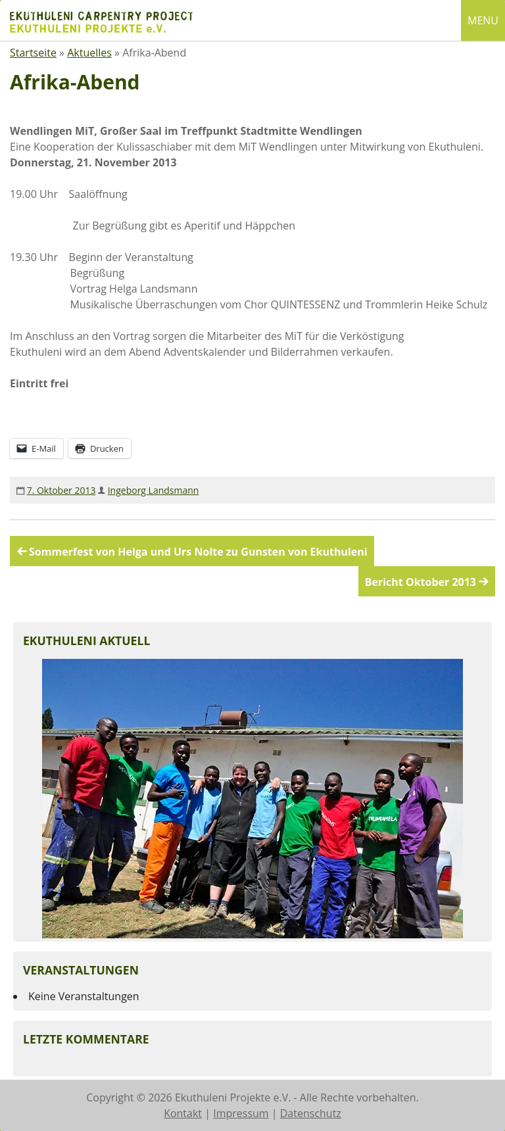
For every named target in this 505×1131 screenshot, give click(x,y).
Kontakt (183, 1113)
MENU (483, 20)
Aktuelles (89, 52)
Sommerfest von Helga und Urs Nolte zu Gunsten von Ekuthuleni (198, 551)
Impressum (240, 1113)
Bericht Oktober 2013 (420, 582)
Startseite (33, 52)
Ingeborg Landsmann (153, 490)
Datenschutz (310, 1113)
